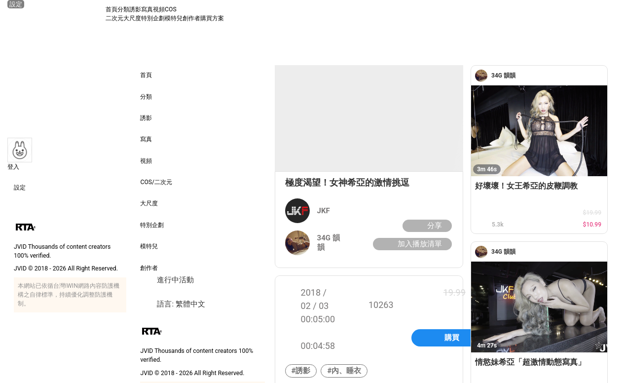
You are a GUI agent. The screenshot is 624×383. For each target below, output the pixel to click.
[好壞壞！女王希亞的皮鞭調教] (539, 130)
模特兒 (174, 18)
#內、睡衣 (344, 370)
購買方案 (212, 18)
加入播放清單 (411, 244)
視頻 (159, 9)
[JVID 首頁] (56, 14)
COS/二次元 (156, 175)
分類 (123, 9)
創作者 (191, 18)
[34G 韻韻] (483, 76)
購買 (451, 337)
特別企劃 (153, 18)
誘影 (135, 9)
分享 (426, 225)
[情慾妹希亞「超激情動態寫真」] (539, 307)
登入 (13, 166)
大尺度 (132, 18)
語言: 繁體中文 (172, 304)
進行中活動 (167, 280)
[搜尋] (607, 13)
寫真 (147, 9)
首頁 (111, 9)
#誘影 (301, 370)
